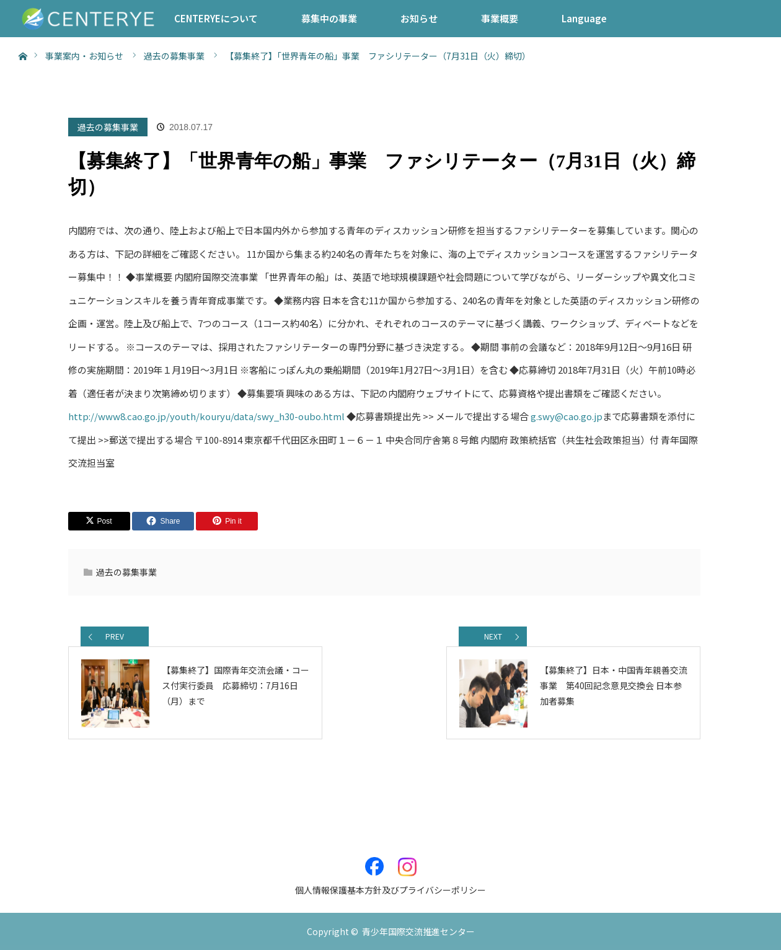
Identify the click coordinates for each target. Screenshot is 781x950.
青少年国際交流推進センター (418, 931)
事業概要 (499, 18)
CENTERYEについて (216, 18)
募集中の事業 (329, 18)
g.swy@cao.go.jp (566, 416)
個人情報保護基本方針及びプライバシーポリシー (390, 890)
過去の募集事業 (107, 127)
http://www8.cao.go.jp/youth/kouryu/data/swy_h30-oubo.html (206, 416)
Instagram (407, 860)
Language (584, 18)
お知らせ (419, 18)
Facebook (374, 860)
